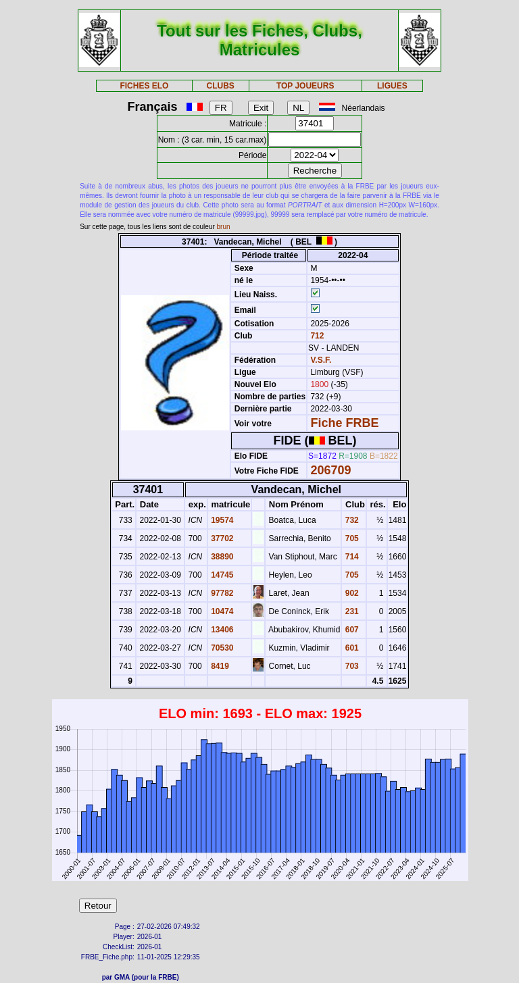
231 (350, 611)
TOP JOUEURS (305, 86)
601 (350, 648)
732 (350, 520)
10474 (221, 611)
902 (350, 593)
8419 (219, 666)
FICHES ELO (144, 86)
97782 (221, 593)
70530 (221, 648)
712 (316, 336)
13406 (221, 629)
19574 (221, 520)
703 (350, 666)
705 (350, 538)
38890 (221, 556)
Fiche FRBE (344, 423)
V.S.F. (320, 360)
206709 (330, 470)
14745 (221, 575)
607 (350, 629)
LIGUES (392, 86)
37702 (221, 538)
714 (350, 556)
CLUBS (220, 86)
